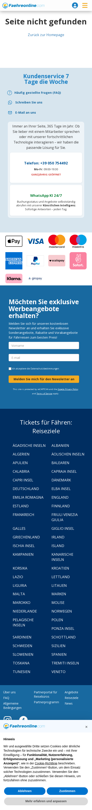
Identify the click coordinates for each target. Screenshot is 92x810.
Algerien (21, 454)
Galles (19, 528)
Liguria (20, 585)
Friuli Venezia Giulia (64, 517)
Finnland (60, 505)
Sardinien (22, 637)
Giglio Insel (62, 528)
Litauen (59, 585)
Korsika (20, 568)
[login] (75, 5)
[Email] (46, 112)
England (60, 497)
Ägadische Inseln (29, 445)
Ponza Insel (62, 628)
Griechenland (26, 537)
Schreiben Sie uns (28, 102)
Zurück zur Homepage (46, 34)
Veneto (58, 671)
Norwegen (61, 611)
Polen (57, 619)
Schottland (63, 637)
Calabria (21, 471)
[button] (86, 726)
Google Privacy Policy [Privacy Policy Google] (68, 389)
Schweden (22, 645)
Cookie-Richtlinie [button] (46, 763)
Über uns (9, 692)
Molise (57, 602)
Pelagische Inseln (23, 622)
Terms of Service (44, 393)
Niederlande (25, 611)
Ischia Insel (24, 545)
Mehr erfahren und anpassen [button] (46, 801)
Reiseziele (71, 698)
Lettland (60, 576)
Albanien (60, 445)
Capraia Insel (64, 471)
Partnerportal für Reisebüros (45, 694)
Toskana (21, 662)
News (69, 703)
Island (57, 545)
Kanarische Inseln (62, 557)
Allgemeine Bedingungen (12, 705)
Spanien (59, 654)
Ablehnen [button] (25, 791)
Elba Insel (61, 488)
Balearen (60, 462)
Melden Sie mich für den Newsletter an (44, 379)
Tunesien (21, 671)
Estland (21, 505)
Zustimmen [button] (67, 791)
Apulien (20, 462)
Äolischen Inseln (67, 454)
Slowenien (23, 654)
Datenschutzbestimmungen (45, 368)
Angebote (71, 692)
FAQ (6, 698)
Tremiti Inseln (65, 662)
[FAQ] (46, 93)
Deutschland (26, 488)
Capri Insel (23, 479)
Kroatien (60, 568)
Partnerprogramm (46, 702)
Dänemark (61, 479)
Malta (19, 593)
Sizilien (58, 645)
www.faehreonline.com (23, 5)
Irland (57, 537)
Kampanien (23, 554)
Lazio (18, 576)
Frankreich (23, 514)
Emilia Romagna (28, 497)
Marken (58, 593)
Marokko (21, 602)
